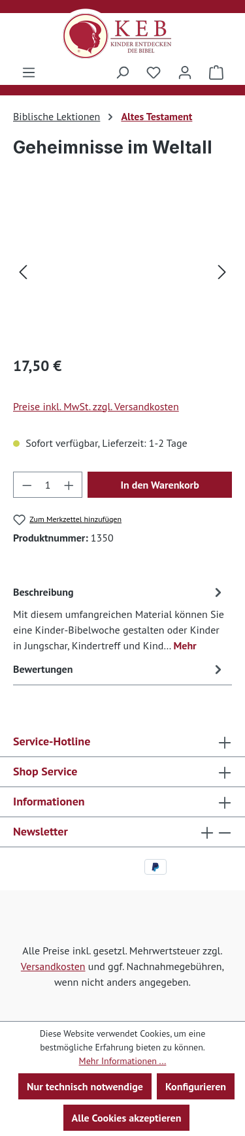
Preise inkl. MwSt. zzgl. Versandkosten (96, 406)
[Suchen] (122, 72)
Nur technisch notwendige (85, 1086)
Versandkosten (53, 966)
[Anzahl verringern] (27, 485)
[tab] (119, 618)
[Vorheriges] (23, 271)
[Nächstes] (222, 271)
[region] (122, 270)
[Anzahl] (48, 485)
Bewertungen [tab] (119, 669)
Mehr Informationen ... (123, 1061)
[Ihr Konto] (185, 72)
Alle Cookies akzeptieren (127, 1117)
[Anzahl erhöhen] (69, 485)
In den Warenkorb (159, 484)
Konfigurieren (195, 1086)
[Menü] (28, 72)
